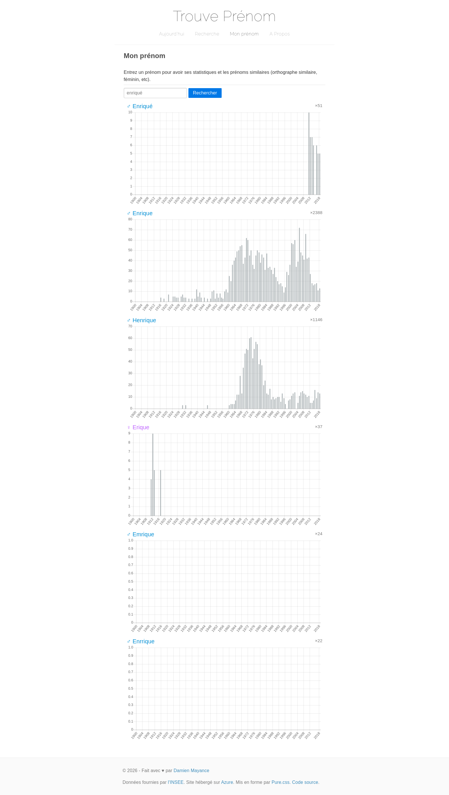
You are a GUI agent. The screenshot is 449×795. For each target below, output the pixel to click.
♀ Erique (138, 427)
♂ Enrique (140, 213)
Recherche (207, 34)
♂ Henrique (141, 320)
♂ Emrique (140, 534)
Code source (305, 782)
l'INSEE (176, 782)
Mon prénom (244, 34)
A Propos (279, 34)
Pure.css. (281, 782)
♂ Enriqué (140, 106)
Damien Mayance (191, 770)
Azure (227, 782)
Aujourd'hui (171, 34)
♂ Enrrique (141, 641)
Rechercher (205, 92)
